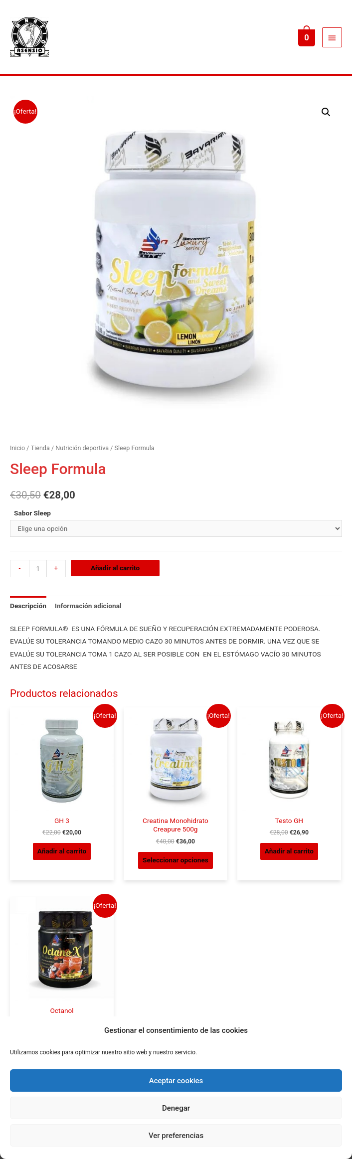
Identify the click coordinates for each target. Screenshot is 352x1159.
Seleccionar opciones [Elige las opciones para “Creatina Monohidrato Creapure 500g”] (175, 860)
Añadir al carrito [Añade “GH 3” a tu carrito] (61, 851)
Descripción (28, 606)
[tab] (28, 606)
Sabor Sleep (32, 513)
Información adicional (88, 606)
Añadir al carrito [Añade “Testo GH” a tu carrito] (289, 851)
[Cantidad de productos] (38, 568)
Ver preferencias (176, 1135)
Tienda (40, 448)
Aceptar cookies (176, 1080)
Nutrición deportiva (82, 448)
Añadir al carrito (115, 568)
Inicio (17, 448)
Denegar (176, 1108)
